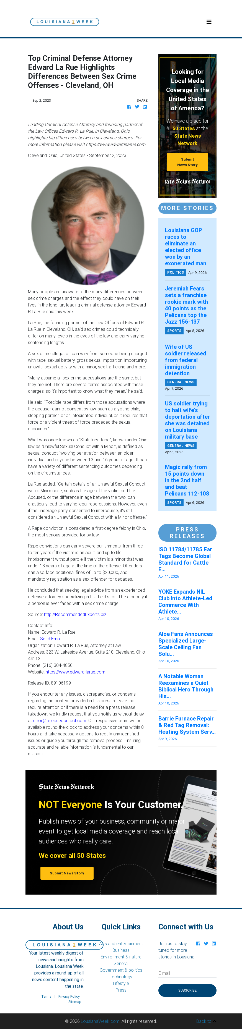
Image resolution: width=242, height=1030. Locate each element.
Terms (46, 996)
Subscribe (187, 990)
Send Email (50, 638)
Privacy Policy (69, 996)
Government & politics (121, 970)
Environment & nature (121, 957)
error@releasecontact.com (59, 720)
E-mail (164, 973)
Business (121, 950)
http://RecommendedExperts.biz (75, 614)
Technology (121, 976)
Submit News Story (187, 162)
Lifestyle (121, 983)
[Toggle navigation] (209, 22)
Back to (206, 1021)
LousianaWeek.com (100, 1021)
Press (121, 990)
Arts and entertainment (121, 943)
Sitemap (74, 1001)
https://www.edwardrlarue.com (75, 672)
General (121, 963)
